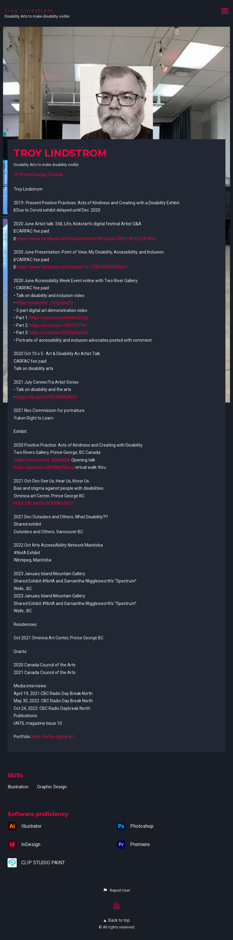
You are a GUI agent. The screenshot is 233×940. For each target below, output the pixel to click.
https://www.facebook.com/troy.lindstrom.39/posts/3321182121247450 (86, 238)
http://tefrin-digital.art (53, 736)
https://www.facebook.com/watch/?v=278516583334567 (71, 266)
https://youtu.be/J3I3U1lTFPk (57, 325)
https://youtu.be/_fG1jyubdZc (44, 302)
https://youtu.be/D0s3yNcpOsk (58, 332)
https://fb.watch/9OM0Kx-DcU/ (43, 503)
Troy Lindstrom (29, 10)
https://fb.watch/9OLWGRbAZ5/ (47, 397)
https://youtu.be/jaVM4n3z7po (59, 317)
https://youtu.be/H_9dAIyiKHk (42, 460)
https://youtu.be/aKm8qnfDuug (44, 467)
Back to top (116, 920)
